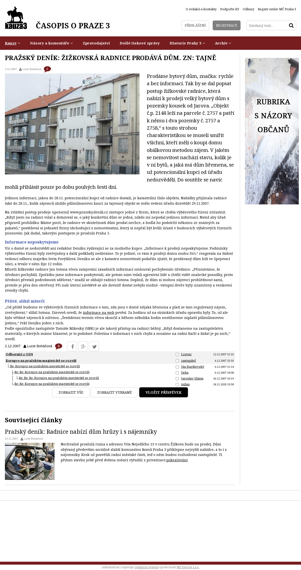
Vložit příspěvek (164, 392)
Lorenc (186, 354)
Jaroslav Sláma (192, 378)
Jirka (184, 372)
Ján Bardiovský (192, 366)
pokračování (177, 460)
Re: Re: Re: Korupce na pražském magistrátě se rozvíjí (59, 378)
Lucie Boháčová (33, 438)
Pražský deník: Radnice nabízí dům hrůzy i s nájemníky (81, 431)
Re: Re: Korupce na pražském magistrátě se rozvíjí (51, 372)
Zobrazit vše (70, 392)
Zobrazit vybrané (114, 392)
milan (185, 384)
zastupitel (188, 360)
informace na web (98, 312)
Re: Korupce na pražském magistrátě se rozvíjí (45, 366)
